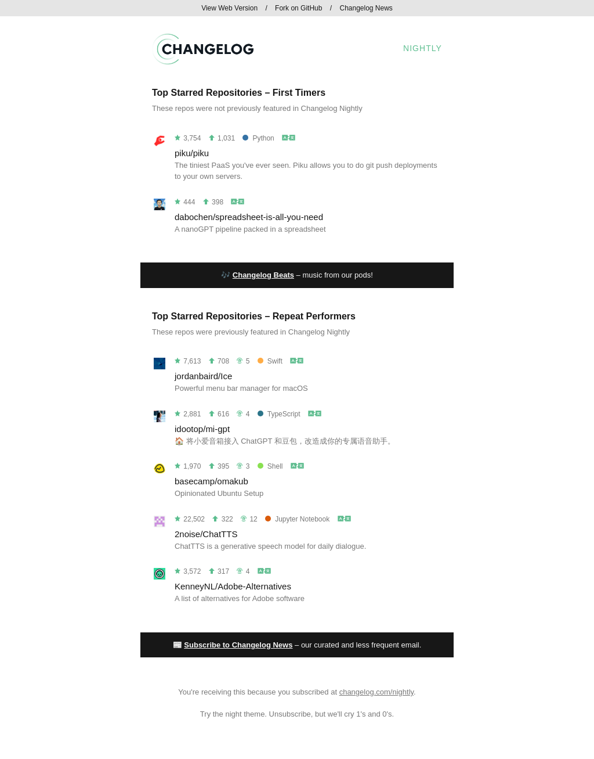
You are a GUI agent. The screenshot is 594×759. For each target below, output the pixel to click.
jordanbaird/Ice (203, 376)
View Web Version (229, 8)
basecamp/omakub (211, 481)
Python (258, 138)
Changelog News (365, 8)
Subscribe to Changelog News (238, 645)
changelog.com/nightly (376, 692)
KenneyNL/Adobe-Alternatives (233, 586)
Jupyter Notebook (297, 519)
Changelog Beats (263, 275)
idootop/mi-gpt (202, 429)
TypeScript (279, 414)
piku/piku (192, 153)
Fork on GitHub (298, 8)
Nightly (422, 48)
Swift (270, 361)
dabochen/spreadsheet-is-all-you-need (249, 217)
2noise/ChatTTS (206, 534)
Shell (270, 466)
